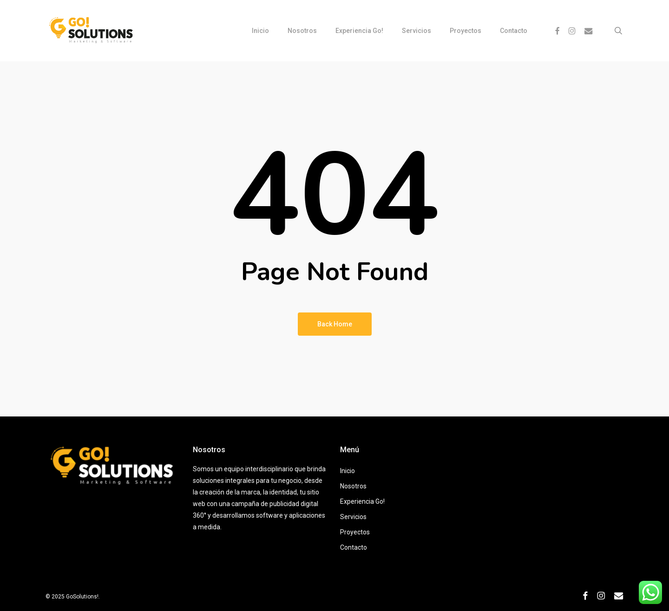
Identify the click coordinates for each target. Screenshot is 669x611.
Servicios (353, 516)
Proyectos (355, 532)
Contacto (353, 547)
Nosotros (353, 486)
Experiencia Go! (362, 501)
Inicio (347, 470)
